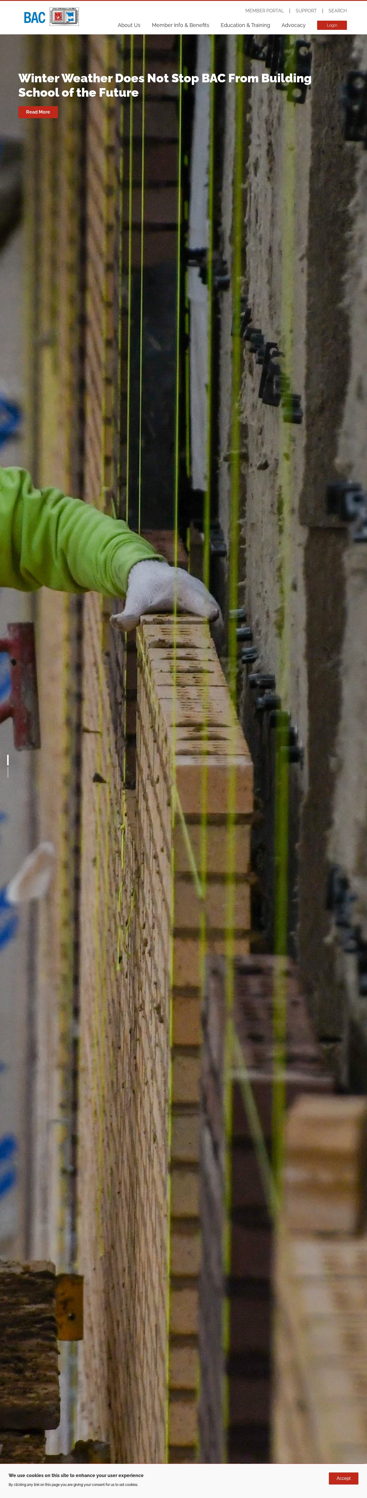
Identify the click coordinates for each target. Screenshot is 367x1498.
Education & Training (245, 25)
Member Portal (264, 11)
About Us (129, 25)
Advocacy (294, 25)
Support (306, 11)
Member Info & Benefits (180, 25)
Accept (344, 1478)
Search (338, 11)
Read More (38, 112)
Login (332, 25)
